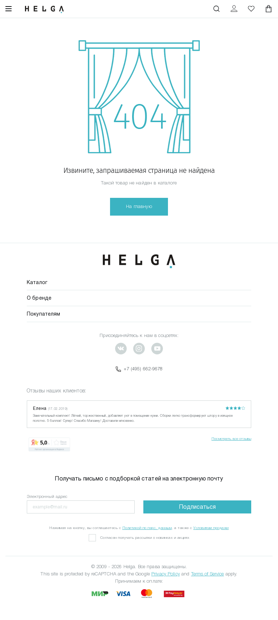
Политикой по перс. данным (147, 528)
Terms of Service (207, 574)
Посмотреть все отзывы (231, 439)
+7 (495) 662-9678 (139, 369)
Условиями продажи (211, 528)
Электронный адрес (47, 496)
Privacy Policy (165, 574)
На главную (139, 206)
